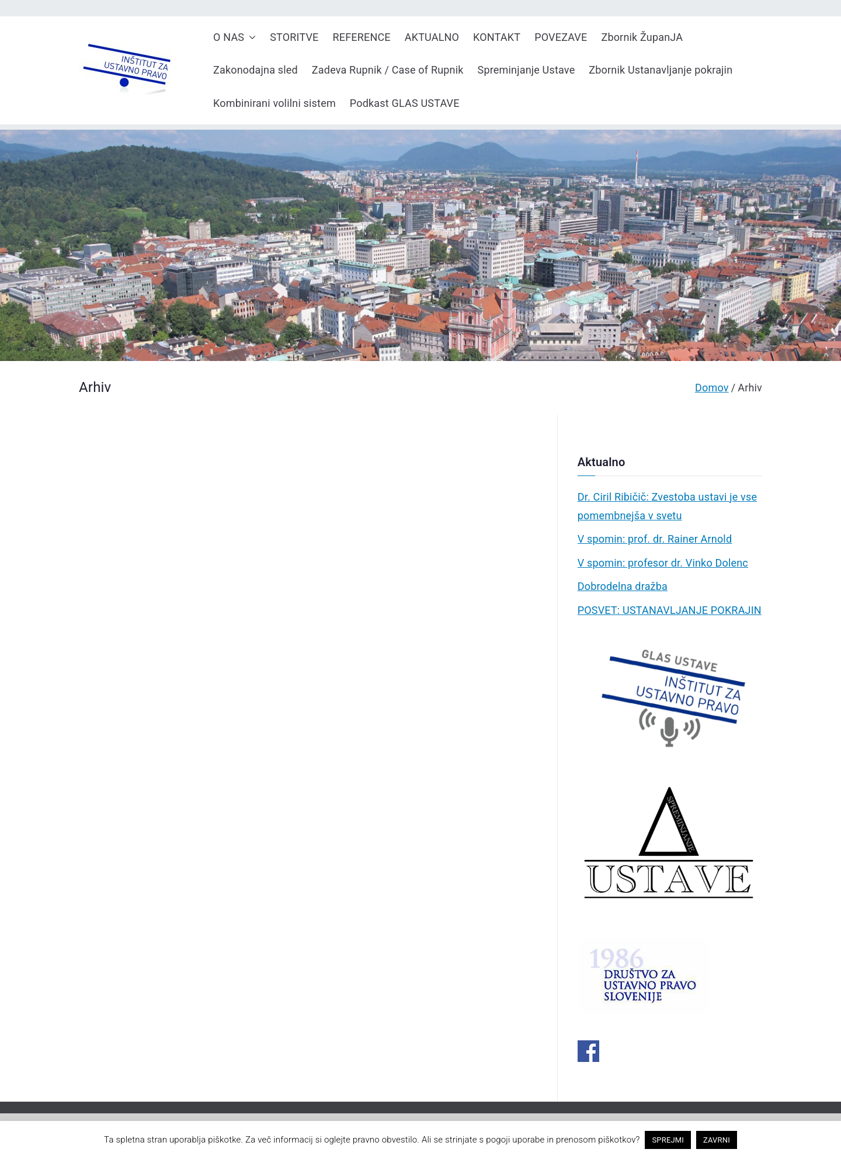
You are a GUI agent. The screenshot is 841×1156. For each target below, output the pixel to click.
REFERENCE (362, 37)
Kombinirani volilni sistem (274, 103)
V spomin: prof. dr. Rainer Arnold (655, 539)
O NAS (234, 37)
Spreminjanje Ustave (526, 70)
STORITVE (294, 37)
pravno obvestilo (385, 1139)
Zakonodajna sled (255, 70)
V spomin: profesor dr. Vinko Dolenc (663, 563)
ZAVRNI (716, 1140)
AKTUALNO (432, 37)
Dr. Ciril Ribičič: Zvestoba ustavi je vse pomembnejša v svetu (667, 506)
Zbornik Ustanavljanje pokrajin (660, 70)
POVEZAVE (560, 37)
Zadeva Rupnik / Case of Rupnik (388, 70)
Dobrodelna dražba (623, 586)
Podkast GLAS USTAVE (405, 103)
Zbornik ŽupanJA (642, 37)
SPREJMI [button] (668, 1140)
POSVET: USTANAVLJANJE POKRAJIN (670, 610)
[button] (250, 37)
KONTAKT (496, 37)
